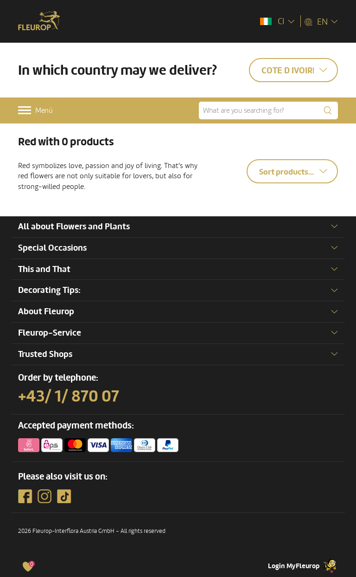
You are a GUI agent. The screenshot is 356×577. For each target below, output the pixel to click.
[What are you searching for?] (268, 110)
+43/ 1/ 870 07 (68, 396)
